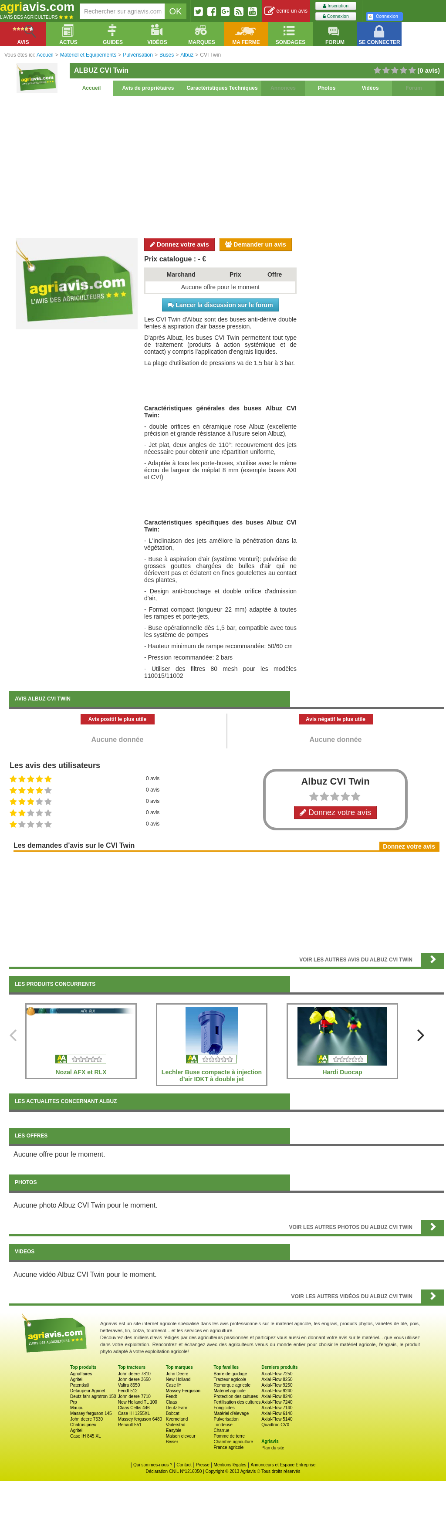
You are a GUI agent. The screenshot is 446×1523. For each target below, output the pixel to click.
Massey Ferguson (183, 1390)
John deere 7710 (134, 1396)
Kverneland (177, 1419)
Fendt (171, 1396)
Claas (171, 1402)
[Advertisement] (226, 166)
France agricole (228, 1447)
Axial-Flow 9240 (276, 1390)
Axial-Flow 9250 (276, 1385)
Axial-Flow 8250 (276, 1379)
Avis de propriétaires (148, 88)
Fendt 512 (128, 1390)
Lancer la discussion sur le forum (220, 304)
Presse (202, 1464)
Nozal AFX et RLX (81, 1072)
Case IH (174, 1385)
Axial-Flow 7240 (276, 1402)
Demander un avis (255, 244)
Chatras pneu (83, 1424)
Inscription (335, 6)
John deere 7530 (86, 1419)
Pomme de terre (229, 1436)
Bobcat (172, 1413)
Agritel (76, 1379)
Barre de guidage (230, 1373)
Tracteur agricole (229, 1379)
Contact (183, 1464)
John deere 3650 (134, 1379)
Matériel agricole (229, 1390)
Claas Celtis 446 (134, 1407)
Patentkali (79, 1385)
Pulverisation (225, 1419)
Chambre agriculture (233, 1441)
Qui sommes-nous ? (152, 1464)
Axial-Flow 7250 (276, 1373)
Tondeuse (222, 1424)
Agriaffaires (81, 1373)
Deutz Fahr (176, 1407)
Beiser (172, 1441)
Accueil (91, 88)
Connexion (336, 16)
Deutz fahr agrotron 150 (93, 1396)
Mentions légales (230, 1464)
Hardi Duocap (342, 1072)
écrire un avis (285, 11)
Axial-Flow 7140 (276, 1407)
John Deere (177, 1373)
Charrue (221, 1430)
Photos (327, 88)
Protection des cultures (235, 1396)
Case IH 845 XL (85, 1436)
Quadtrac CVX (275, 1424)
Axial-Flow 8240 (276, 1396)
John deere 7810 (134, 1373)
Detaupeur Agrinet (87, 1390)
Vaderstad (176, 1424)
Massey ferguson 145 (91, 1413)
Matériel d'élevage (231, 1413)
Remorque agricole (231, 1385)
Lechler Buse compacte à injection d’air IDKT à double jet (212, 1076)
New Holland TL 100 (137, 1402)
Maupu (77, 1407)
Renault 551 (130, 1424)
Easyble (174, 1430)
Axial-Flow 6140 (276, 1413)
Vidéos (370, 88)
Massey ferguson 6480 (140, 1419)
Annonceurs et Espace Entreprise (282, 1464)
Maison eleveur (181, 1436)
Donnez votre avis (179, 244)
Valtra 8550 (129, 1385)
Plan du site (272, 1447)
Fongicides (223, 1407)
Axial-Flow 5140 (276, 1419)
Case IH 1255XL (134, 1413)
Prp (73, 1402)
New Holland (178, 1379)
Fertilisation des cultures (236, 1402)
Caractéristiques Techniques (221, 88)
